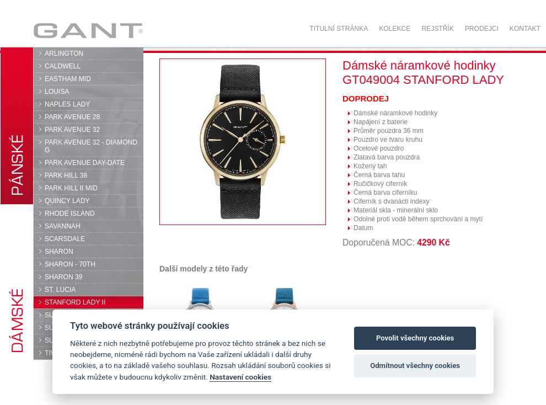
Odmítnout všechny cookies (415, 365)
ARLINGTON (64, 53)
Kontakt (525, 29)
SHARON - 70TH (70, 264)
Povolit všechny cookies (415, 338)
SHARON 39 (63, 277)
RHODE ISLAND (70, 213)
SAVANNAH (63, 226)
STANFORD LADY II (75, 302)
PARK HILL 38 (66, 175)
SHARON (59, 251)
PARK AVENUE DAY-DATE (85, 163)
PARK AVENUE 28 (72, 117)
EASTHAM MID (68, 79)
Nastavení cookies (240, 376)
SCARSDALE (65, 239)
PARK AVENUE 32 (72, 130)
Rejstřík (437, 29)
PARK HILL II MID (71, 188)
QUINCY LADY (67, 201)
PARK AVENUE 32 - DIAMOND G (91, 146)
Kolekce (394, 29)
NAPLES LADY (67, 104)
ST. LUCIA (60, 290)
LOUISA (57, 91)
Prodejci (482, 29)
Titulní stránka (338, 29)
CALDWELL (63, 66)
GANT (88, 30)
